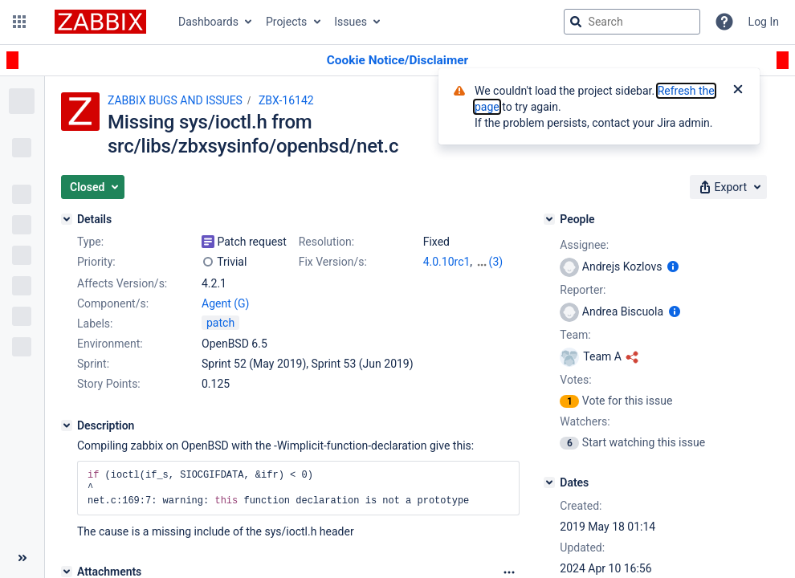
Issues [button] (350, 21)
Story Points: (109, 383)
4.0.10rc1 (447, 261)
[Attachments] (66, 571)
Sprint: (93, 363)
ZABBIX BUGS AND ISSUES (175, 100)
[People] (549, 219)
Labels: (94, 323)
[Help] (724, 22)
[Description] (66, 425)
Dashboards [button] (208, 21)
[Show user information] (673, 266)
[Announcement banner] (397, 60)
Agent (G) (225, 303)
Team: (575, 334)
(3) (496, 261)
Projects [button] (286, 21)
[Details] (66, 219)
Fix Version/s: (333, 261)
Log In (763, 21)
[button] (19, 22)
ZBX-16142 (286, 100)
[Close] (738, 91)
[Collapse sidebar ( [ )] (22, 558)
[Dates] (549, 482)
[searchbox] (632, 22)
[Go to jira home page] (100, 22)
